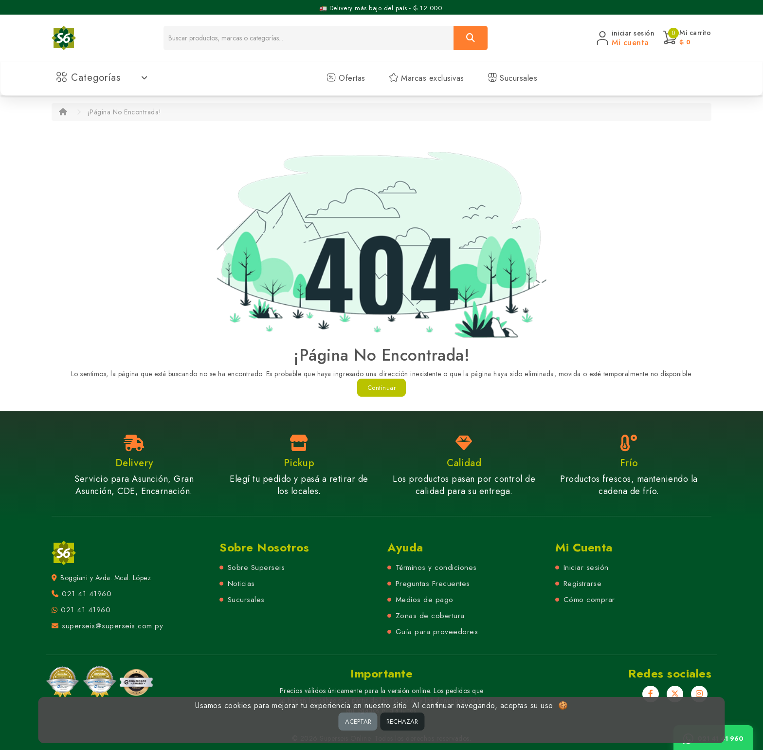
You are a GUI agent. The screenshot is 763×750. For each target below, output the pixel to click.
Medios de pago (425, 599)
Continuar (381, 387)
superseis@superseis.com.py (112, 626)
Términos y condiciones (436, 567)
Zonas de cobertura (430, 615)
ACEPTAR (358, 721)
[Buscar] (471, 38)
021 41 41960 (86, 593)
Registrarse (582, 583)
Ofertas (346, 78)
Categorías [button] (102, 78)
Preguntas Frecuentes (433, 583)
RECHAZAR (402, 721)
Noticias (241, 583)
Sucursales (513, 78)
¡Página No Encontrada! (124, 112)
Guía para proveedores (437, 631)
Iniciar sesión (586, 567)
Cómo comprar (589, 599)
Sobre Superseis (256, 567)
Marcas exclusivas (426, 78)
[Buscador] (309, 38)
